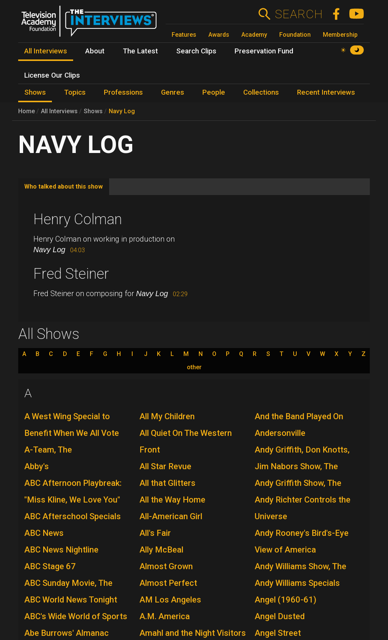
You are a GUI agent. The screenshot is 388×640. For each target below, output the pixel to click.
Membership (340, 34)
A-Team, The (48, 449)
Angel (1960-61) (285, 599)
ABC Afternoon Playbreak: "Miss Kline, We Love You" (73, 491)
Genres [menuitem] (172, 92)
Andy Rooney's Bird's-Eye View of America (302, 541)
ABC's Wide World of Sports (75, 616)
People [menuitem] (213, 92)
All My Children (167, 416)
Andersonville (280, 433)
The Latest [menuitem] (140, 51)
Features (184, 34)
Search (299, 14)
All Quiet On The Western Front (185, 441)
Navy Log (122, 111)
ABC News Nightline (61, 549)
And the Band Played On (299, 416)
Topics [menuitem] (75, 92)
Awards (218, 34)
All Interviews (59, 111)
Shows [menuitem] (35, 92)
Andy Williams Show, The (300, 566)
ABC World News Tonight (70, 599)
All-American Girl (170, 516)
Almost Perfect (168, 583)
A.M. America (164, 616)
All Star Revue (165, 466)
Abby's (36, 466)
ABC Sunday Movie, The (68, 583)
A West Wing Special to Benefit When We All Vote (71, 425)
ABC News (44, 533)
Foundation (295, 34)
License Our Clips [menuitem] (52, 75)
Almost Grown (166, 566)
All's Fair (155, 533)
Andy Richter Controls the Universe (302, 508)
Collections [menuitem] (261, 92)
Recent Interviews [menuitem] (326, 92)
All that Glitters (167, 483)
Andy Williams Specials (297, 583)
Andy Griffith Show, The (298, 483)
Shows (93, 111)
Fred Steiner (71, 273)
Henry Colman (77, 219)
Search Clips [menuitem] (196, 51)
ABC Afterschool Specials (72, 516)
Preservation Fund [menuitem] (264, 51)
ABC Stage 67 (50, 566)
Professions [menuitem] (123, 92)
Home (26, 111)
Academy (254, 34)
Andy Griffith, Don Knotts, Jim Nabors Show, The (302, 458)
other (194, 367)
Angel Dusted (280, 616)
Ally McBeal (161, 549)
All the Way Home (172, 499)
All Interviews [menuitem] (45, 51)
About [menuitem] (95, 51)
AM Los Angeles (170, 599)
